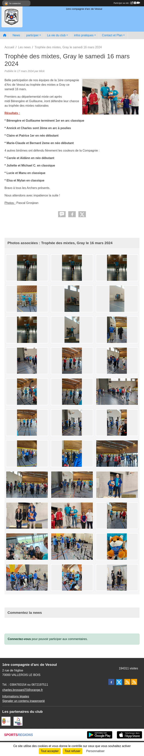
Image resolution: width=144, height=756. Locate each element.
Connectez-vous (19, 639)
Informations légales (15, 696)
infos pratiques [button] (84, 35)
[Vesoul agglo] (18, 721)
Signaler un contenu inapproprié (23, 700)
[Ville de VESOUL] (6, 721)
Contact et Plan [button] (112, 35)
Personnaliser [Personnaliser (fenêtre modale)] (95, 751)
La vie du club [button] (56, 35)
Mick (42, 71)
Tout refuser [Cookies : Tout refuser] (72, 751)
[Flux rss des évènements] (134, 682)
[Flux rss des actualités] (127, 682)
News (16, 35)
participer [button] (32, 35)
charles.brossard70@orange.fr (22, 689)
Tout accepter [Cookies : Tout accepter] (50, 751)
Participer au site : (127, 3)
